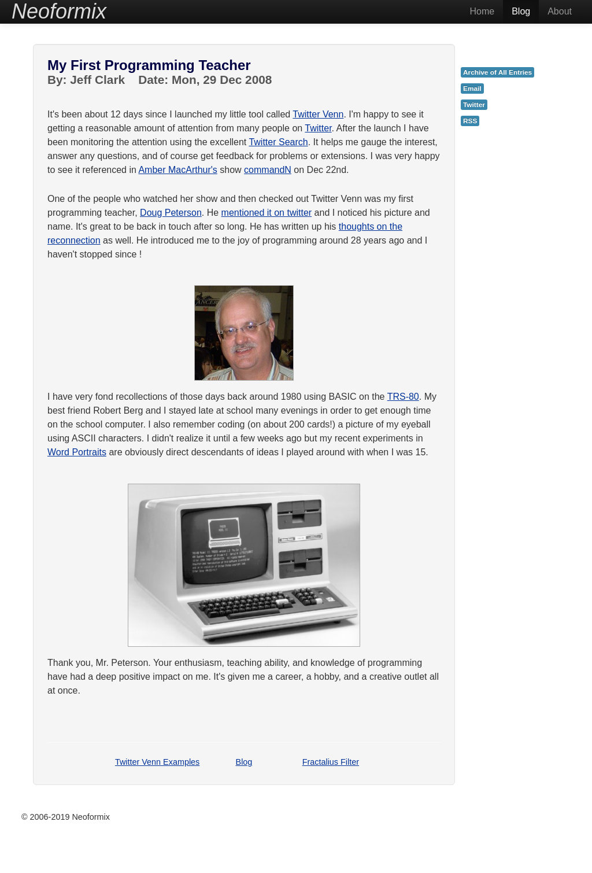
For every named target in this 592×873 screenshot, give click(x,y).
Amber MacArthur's (177, 170)
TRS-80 (403, 396)
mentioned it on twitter (266, 213)
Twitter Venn (318, 114)
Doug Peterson (171, 213)
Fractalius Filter (330, 762)
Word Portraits (76, 452)
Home (481, 11)
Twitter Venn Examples (157, 762)
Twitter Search (278, 142)
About (559, 11)
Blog (521, 11)
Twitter (318, 128)
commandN (267, 170)
